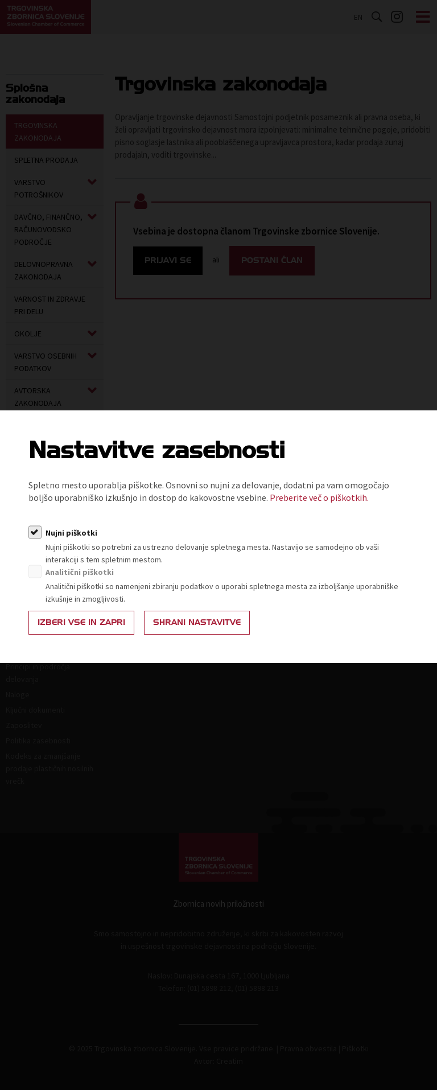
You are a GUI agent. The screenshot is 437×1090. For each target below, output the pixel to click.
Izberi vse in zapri (81, 622)
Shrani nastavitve (197, 622)
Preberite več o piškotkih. (319, 497)
